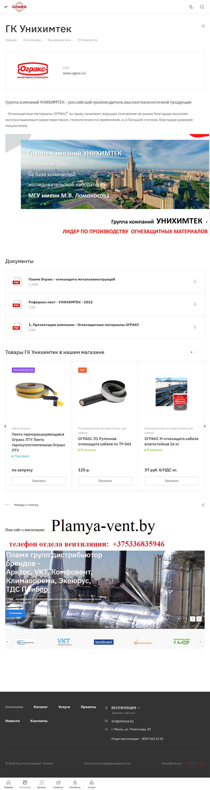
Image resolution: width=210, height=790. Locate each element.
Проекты (88, 707)
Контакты (39, 721)
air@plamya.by (122, 721)
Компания (14, 707)
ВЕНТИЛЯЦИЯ (123, 707)
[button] (191, 352)
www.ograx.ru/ (74, 73)
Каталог (41, 707)
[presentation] (5, 430)
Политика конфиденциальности (107, 763)
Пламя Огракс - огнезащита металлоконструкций (72, 279)
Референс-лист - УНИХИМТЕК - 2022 (61, 302)
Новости (12, 721)
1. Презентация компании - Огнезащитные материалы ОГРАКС (84, 324)
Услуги (64, 707)
